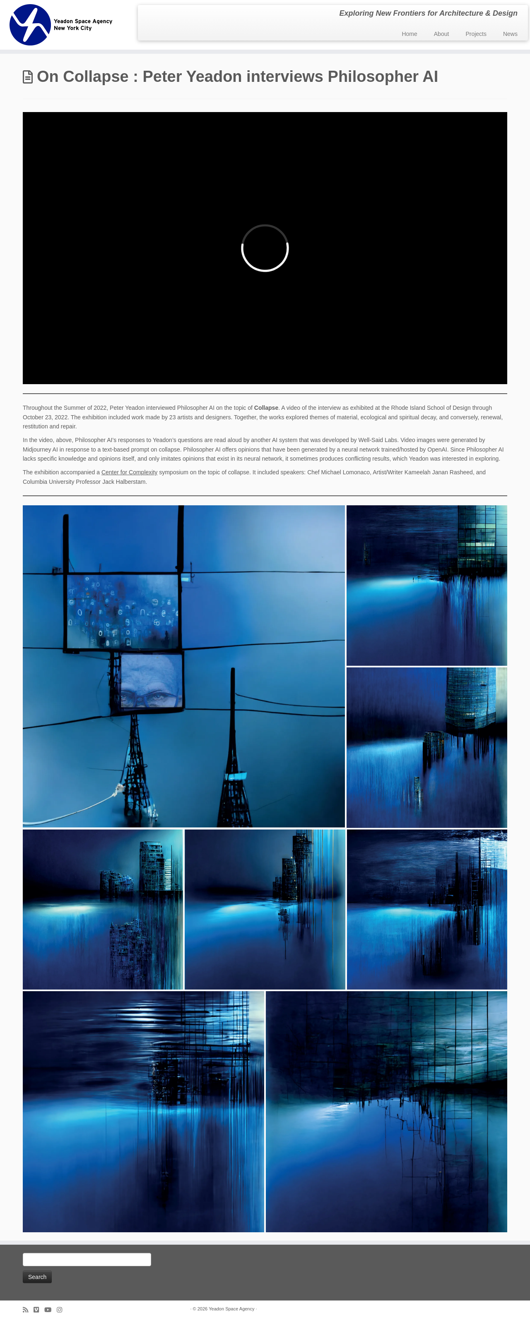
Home (409, 34)
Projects (476, 34)
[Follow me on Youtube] (50, 1309)
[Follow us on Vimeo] (39, 1309)
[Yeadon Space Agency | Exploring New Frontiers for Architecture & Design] (61, 24)
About (441, 34)
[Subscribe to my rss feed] (28, 1309)
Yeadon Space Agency (231, 1308)
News (510, 34)
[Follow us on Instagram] (62, 1309)
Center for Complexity (129, 472)
